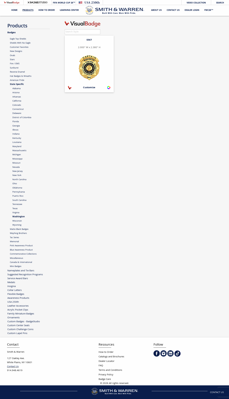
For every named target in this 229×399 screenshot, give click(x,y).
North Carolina (19, 179)
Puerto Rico (17, 196)
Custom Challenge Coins (20, 329)
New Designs (16, 51)
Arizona (15, 92)
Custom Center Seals (18, 325)
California (16, 101)
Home (14, 10)
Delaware (16, 113)
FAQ (101, 366)
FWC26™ (208, 10)
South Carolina (19, 200)
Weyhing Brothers (18, 233)
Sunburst (14, 68)
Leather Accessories (18, 306)
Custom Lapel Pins (17, 333)
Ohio (14, 183)
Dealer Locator (106, 361)
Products (27, 10)
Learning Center (69, 10)
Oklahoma (17, 188)
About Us (156, 10)
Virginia (15, 212)
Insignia (11, 286)
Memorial (14, 241)
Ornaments (13, 317)
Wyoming (16, 225)
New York (16, 175)
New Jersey (17, 171)
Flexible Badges (15, 294)
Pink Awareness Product (21, 245)
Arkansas (16, 97)
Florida (15, 121)
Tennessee (17, 204)
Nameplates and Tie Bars (20, 270)
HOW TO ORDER (46, 10)
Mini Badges (15, 266)
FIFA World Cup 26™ (63, 3)
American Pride (17, 80)
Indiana (15, 134)
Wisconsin (17, 221)
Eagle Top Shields (18, 39)
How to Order (106, 352)
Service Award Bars (17, 278)
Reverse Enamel (17, 72)
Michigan (16, 154)
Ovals (12, 55)
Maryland (16, 146)
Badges (11, 32)
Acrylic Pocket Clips (17, 309)
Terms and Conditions (110, 370)
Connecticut (18, 109)
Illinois (15, 130)
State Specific (17, 84)
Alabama (16, 88)
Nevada (16, 167)
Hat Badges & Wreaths (20, 76)
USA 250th (13, 302)
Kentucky (16, 138)
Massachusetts (19, 150)
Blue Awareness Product (21, 250)
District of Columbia (21, 117)
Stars (12, 59)
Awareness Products (18, 298)
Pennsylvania (18, 192)
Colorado (16, 105)
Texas (15, 208)
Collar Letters (14, 290)
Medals (11, 282)
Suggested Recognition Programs (25, 274)
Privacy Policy (106, 375)
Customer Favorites (19, 47)
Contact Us (173, 10)
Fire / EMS (14, 63)
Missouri (16, 163)
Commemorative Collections (23, 254)
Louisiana (16, 142)
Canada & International (21, 262)
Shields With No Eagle (20, 43)
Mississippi (17, 159)
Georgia (16, 126)
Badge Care (105, 379)
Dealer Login (192, 10)
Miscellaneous (16, 258)
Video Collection (196, 3)
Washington (18, 217)
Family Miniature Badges (20, 313)
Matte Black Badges (19, 229)
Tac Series (14, 237)
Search (220, 3)
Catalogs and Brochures (111, 357)
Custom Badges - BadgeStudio (23, 321)
